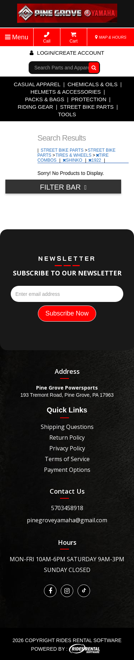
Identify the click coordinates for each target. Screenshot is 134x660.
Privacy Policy (67, 448)
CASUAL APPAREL (37, 84)
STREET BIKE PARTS (87, 107)
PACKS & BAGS (44, 99)
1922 (95, 160)
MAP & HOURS (110, 37)
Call (46, 38)
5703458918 (67, 508)
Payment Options (67, 469)
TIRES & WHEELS (74, 155)
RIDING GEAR (35, 107)
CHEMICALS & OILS (93, 84)
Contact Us (67, 491)
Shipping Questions (67, 427)
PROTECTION (88, 99)
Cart (73, 38)
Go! (92, 67)
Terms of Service (67, 459)
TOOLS (67, 114)
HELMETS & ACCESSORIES (65, 92)
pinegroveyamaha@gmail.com (67, 520)
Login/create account (67, 53)
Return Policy (67, 437)
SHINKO (73, 160)
